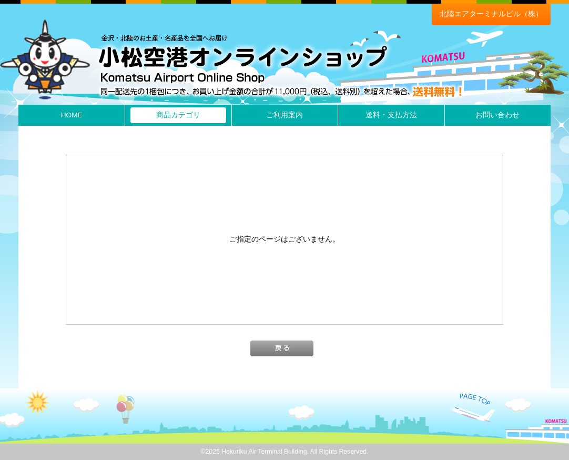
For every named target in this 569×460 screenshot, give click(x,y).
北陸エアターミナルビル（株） (491, 14)
